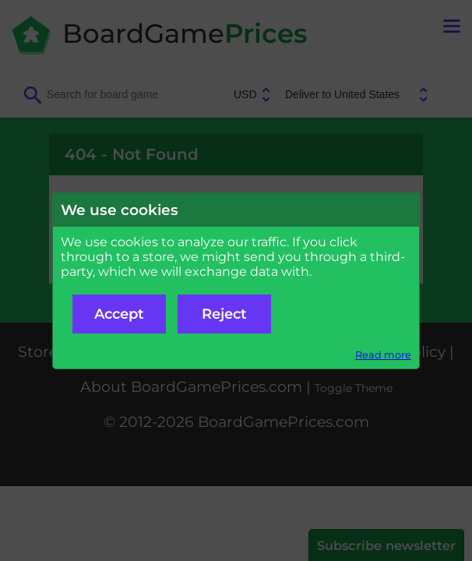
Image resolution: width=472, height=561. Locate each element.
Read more (383, 355)
